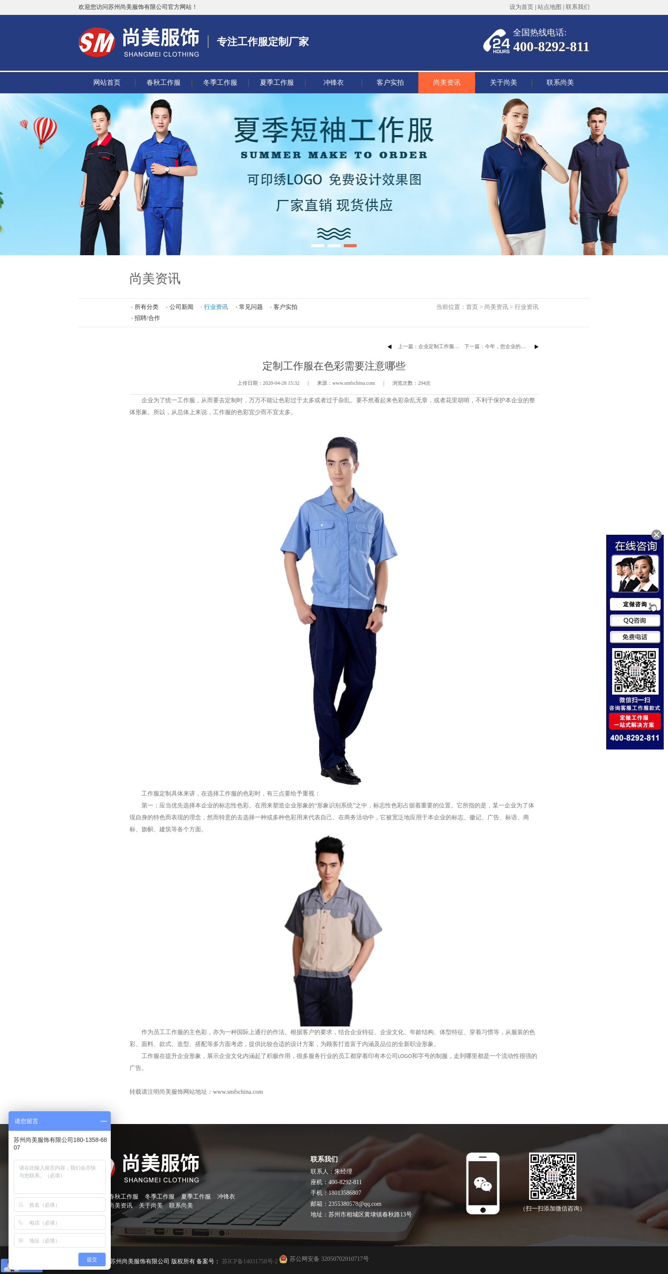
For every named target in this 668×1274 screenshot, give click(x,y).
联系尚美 (560, 82)
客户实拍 (390, 82)
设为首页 (521, 7)
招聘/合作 (147, 318)
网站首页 (107, 82)
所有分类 (146, 307)
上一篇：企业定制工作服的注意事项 (439, 346)
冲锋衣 (333, 82)
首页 (472, 307)
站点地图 (549, 7)
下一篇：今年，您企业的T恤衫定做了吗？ (511, 346)
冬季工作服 (220, 82)
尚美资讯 (447, 82)
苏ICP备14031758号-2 (249, 1261)
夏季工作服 (277, 82)
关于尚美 (503, 82)
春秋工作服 (164, 82)
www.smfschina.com (238, 1092)
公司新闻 (181, 307)
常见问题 (251, 307)
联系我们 (578, 7)
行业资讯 (526, 307)
